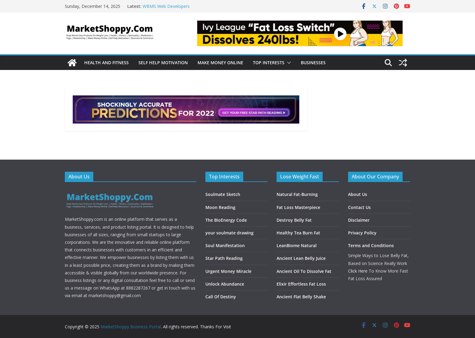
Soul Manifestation (225, 245)
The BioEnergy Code (226, 220)
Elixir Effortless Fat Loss (301, 284)
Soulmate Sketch (222, 194)
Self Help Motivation (163, 62)
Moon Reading (220, 207)
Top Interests (268, 62)
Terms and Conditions (371, 245)
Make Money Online (220, 62)
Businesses (313, 62)
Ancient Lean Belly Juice (301, 258)
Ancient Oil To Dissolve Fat (304, 271)
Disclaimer (359, 220)
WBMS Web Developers (166, 6)
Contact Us (359, 207)
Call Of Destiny (220, 297)
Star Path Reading (224, 258)
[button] (287, 62)
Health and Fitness (106, 62)
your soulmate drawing (229, 233)
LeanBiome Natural (297, 245)
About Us (357, 194)
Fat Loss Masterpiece (298, 207)
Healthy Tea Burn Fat (298, 233)
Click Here (357, 271)
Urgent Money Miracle (228, 271)
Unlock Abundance (224, 284)
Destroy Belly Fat (294, 220)
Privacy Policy (362, 233)
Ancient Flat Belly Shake (301, 297)
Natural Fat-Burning (297, 194)
